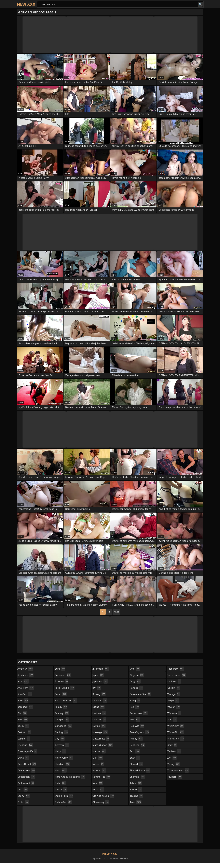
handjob (62, 764)
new (97, 783)
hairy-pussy (64, 758)
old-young (100, 802)
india (60, 783)
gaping (61, 732)
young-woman (178, 770)
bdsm (23, 726)
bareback (25, 707)
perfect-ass (139, 713)
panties (136, 688)
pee (134, 707)
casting (23, 738)
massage (99, 732)
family (61, 707)
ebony (23, 796)
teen (135, 802)
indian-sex (63, 802)
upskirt (173, 688)
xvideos (174, 751)
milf (97, 758)
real (135, 719)
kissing (99, 694)
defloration (26, 777)
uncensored (176, 675)
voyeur (173, 707)
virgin (173, 700)
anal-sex (24, 694)
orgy (135, 681)
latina (98, 707)
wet (172, 719)
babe (22, 700)
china (23, 758)
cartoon (24, 732)
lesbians (99, 719)
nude (98, 789)
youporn (174, 777)
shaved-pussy (140, 770)
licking (98, 726)
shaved (136, 764)
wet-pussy (175, 726)
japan (98, 675)
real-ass (137, 726)
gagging (62, 719)
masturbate (100, 738)
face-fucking (64, 688)
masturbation (102, 745)
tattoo (136, 789)
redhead (137, 745)
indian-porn (64, 796)
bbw (22, 719)
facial (61, 694)
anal (23, 681)
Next (116, 611)
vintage (173, 694)
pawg (135, 700)
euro (60, 669)
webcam (174, 713)
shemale (137, 777)
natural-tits (101, 777)
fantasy (62, 713)
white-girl (175, 732)
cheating (25, 745)
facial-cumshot (66, 700)
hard (61, 770)
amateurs (25, 675)
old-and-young (103, 796)
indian (61, 789)
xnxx (172, 745)
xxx (172, 758)
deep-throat (26, 764)
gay (60, 738)
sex (135, 751)
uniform (174, 681)
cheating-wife (27, 751)
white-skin (175, 738)
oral (135, 669)
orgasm (137, 675)
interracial (100, 669)
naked (98, 764)
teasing (136, 796)
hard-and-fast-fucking (70, 777)
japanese (100, 681)
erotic (23, 802)
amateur (25, 669)
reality (136, 738)
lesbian (99, 713)
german (62, 745)
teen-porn (175, 669)
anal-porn (25, 688)
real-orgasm (139, 732)
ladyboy (99, 700)
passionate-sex (140, 694)
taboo (136, 783)
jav (96, 688)
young (173, 764)
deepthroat (26, 770)
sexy (135, 758)
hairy (60, 751)
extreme (61, 681)
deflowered (25, 783)
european (63, 675)
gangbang (63, 726)
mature (99, 751)
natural (99, 770)
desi (22, 789)
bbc (22, 713)
